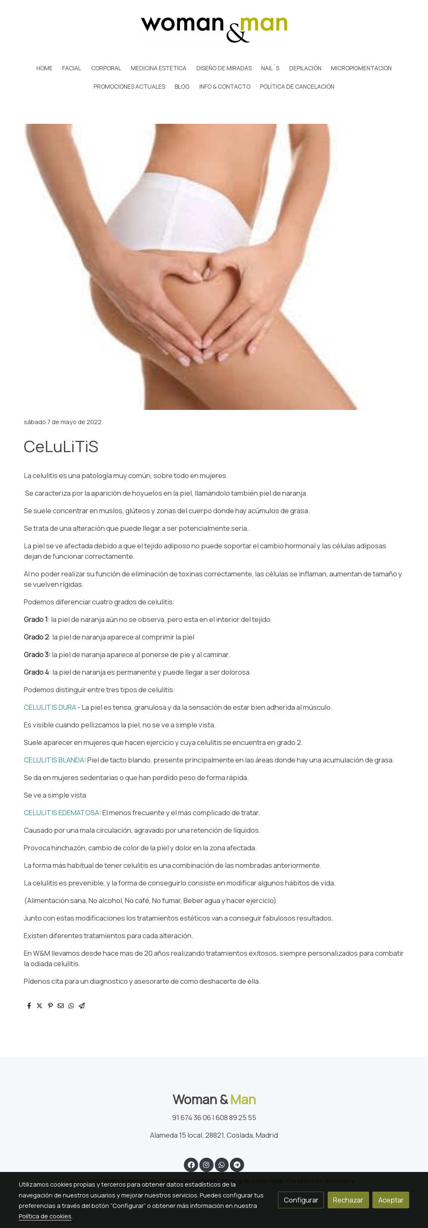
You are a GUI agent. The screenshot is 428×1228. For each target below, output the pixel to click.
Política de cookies (45, 1216)
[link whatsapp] (221, 1164)
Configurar (301, 1200)
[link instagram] (206, 1164)
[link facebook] (191, 1164)
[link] (214, 30)
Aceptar (391, 1200)
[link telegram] (237, 1164)
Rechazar (348, 1200)
